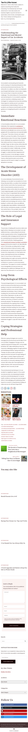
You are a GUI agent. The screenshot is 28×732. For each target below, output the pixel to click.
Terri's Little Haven (5, 40)
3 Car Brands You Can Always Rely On (13, 543)
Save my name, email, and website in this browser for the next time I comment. (13, 619)
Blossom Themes (19, 726)
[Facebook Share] (2, 388)
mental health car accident (6, 440)
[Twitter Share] (5, 388)
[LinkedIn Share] (8, 388)
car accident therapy (20, 428)
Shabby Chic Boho (6, 671)
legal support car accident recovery (8, 438)
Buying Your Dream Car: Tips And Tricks (14, 521)
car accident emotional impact (7, 426)
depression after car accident (7, 432)
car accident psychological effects (8, 428)
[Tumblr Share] (14, 388)
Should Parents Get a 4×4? (9, 496)
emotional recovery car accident (7, 434)
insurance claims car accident (7, 436)
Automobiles (5, 29)
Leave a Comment (14, 730)
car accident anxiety (22, 424)
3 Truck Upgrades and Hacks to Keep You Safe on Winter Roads (14, 569)
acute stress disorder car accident (11, 424)
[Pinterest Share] (11, 388)
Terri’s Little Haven (9, 3)
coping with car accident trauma (7, 430)
